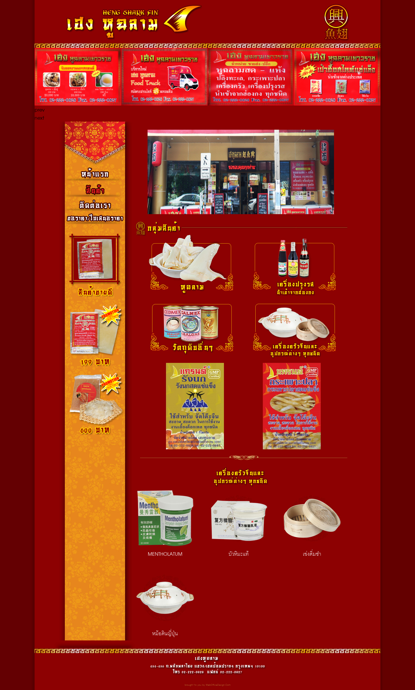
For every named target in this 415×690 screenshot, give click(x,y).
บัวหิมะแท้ (238, 523)
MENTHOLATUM (165, 523)
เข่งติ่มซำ (312, 523)
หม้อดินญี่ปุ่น (165, 603)
